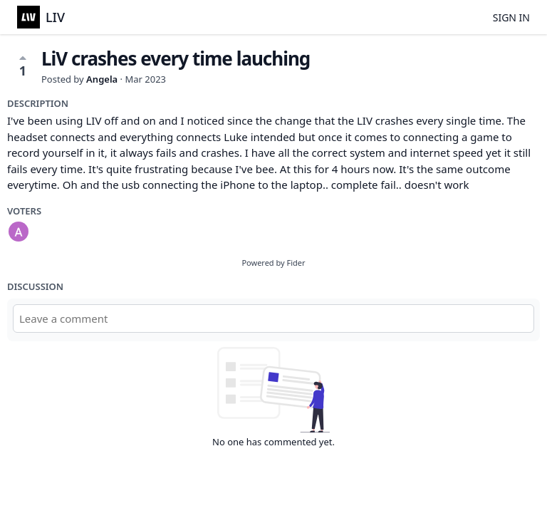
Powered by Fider (273, 262)
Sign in (511, 17)
